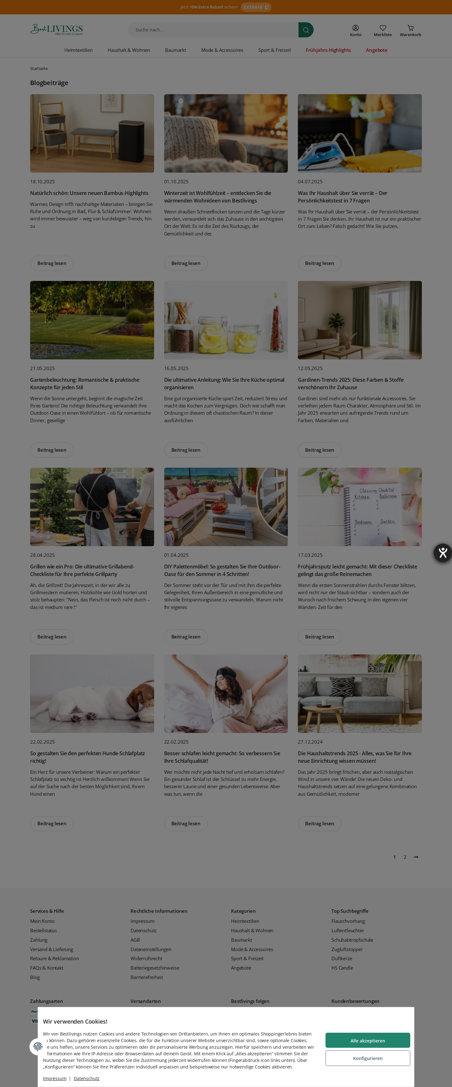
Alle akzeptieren (362, 1038)
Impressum (60, 1078)
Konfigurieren (363, 1055)
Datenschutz (92, 1078)
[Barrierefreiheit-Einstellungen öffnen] (443, 553)
